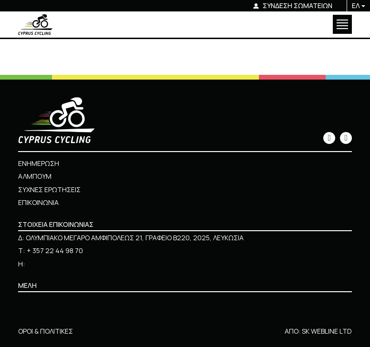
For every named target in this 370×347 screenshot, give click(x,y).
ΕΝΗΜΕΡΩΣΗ (38, 163)
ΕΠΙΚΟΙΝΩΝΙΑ (38, 202)
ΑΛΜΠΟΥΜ (34, 176)
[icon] (329, 138)
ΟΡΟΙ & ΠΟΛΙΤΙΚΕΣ (45, 331)
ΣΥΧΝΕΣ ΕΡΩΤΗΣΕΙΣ (49, 189)
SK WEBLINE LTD (327, 331)
